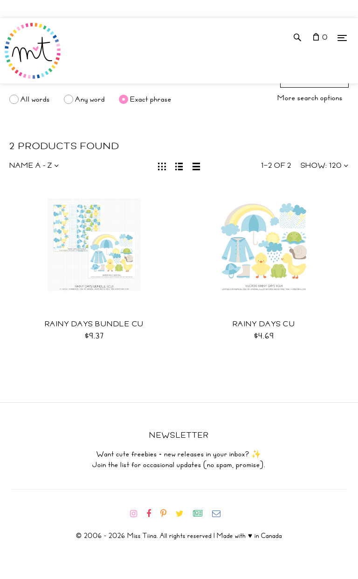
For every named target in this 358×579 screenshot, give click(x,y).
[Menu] (342, 37)
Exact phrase (151, 99)
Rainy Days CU (264, 324)
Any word (90, 99)
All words (35, 99)
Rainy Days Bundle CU (94, 324)
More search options (310, 97)
